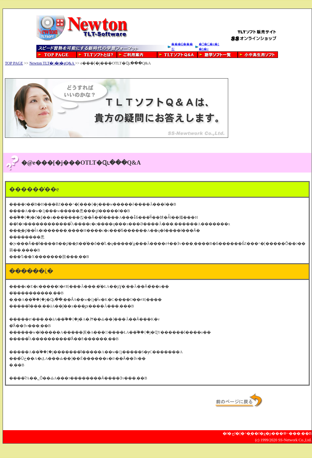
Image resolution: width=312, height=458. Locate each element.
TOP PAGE (14, 63)
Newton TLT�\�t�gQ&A (52, 63)
